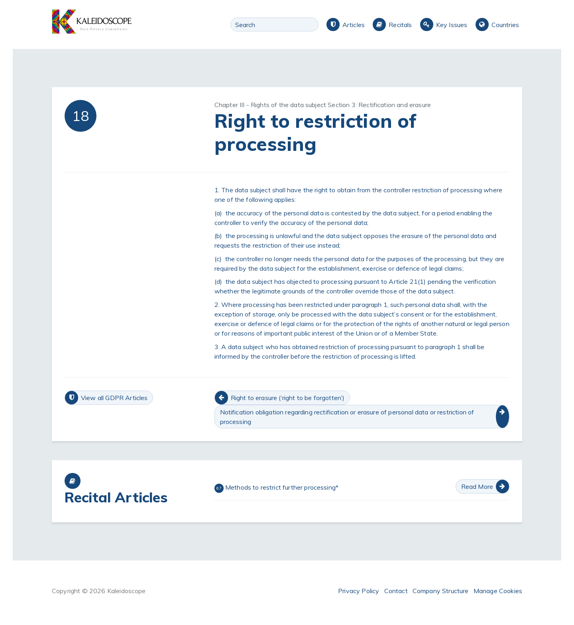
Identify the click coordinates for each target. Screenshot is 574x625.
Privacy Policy (358, 591)
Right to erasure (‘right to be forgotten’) (288, 398)
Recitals (400, 25)
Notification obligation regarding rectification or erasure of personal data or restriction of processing (347, 417)
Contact (396, 591)
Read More (477, 486)
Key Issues (452, 25)
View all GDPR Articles (114, 398)
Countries (505, 25)
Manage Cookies (498, 591)
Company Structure (441, 591)
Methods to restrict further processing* (276, 488)
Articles (353, 25)
